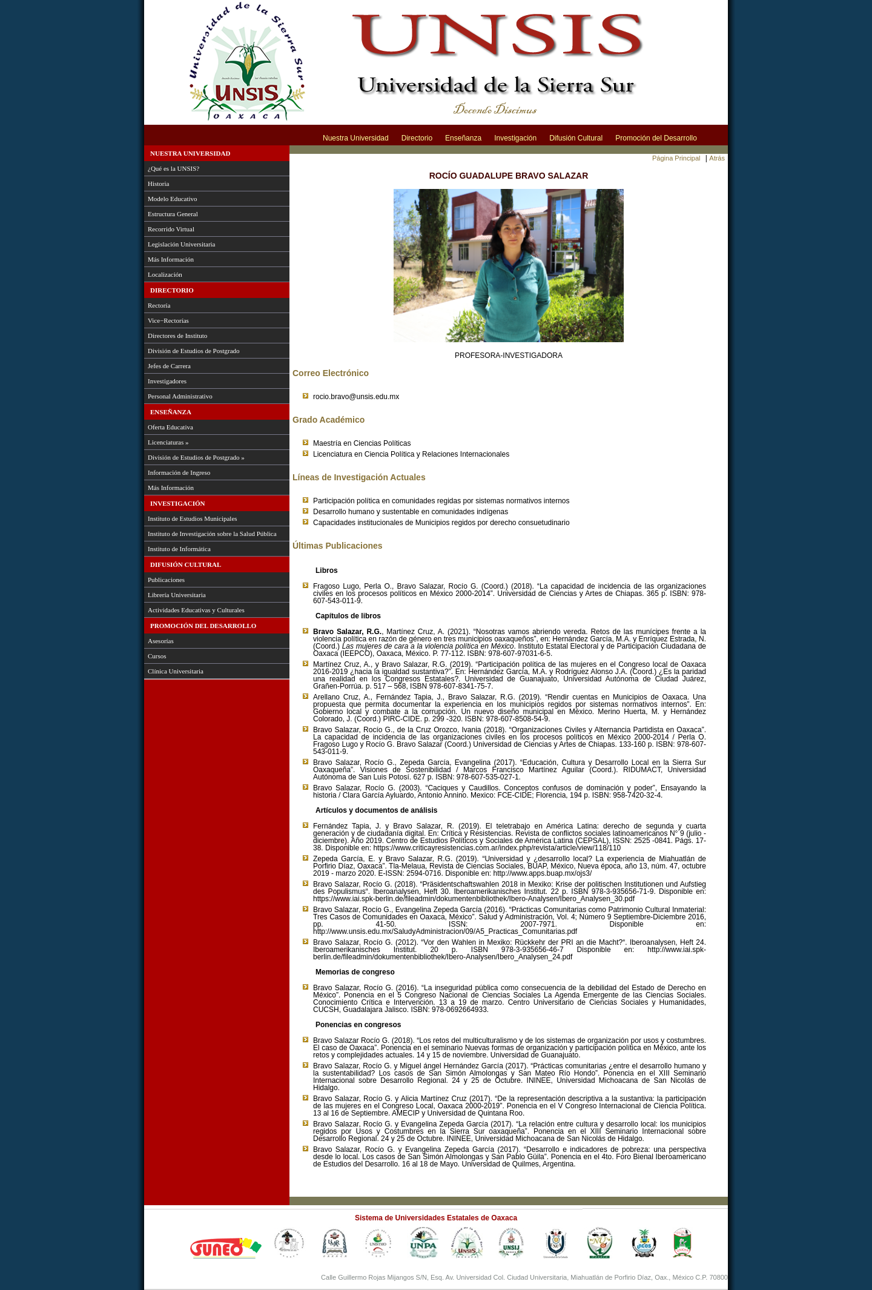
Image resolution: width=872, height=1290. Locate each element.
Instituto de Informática (179, 548)
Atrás (717, 158)
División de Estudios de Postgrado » (196, 457)
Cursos (157, 656)
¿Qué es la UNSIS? (173, 168)
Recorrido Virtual (171, 229)
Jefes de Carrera (169, 365)
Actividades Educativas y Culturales (196, 610)
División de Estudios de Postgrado (194, 350)
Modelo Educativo (172, 198)
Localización (165, 274)
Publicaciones (166, 579)
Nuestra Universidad (356, 138)
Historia (158, 183)
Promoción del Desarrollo (656, 138)
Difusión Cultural (576, 138)
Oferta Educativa (170, 427)
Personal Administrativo (180, 396)
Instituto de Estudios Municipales (192, 518)
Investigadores (167, 381)
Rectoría (159, 305)
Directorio (416, 138)
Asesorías (161, 640)
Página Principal (676, 158)
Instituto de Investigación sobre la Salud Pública (212, 533)
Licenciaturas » (168, 442)
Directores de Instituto (177, 335)
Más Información (171, 259)
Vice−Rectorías (168, 320)
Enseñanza (463, 138)
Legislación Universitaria (182, 244)
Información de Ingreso (179, 472)
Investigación (515, 138)
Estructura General (173, 213)
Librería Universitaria (177, 594)
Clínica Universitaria (175, 671)
